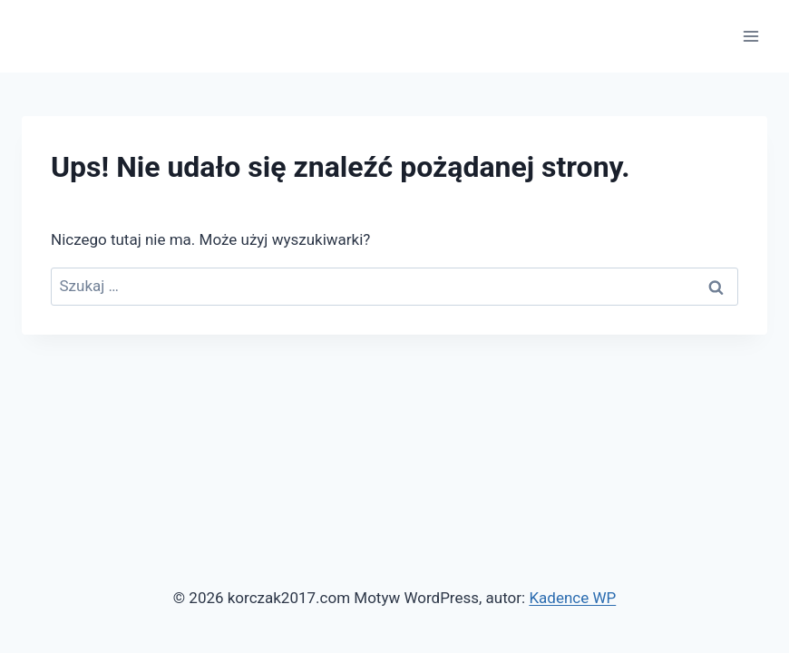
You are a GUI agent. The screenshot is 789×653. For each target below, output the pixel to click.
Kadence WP (572, 598)
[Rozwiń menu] (750, 36)
